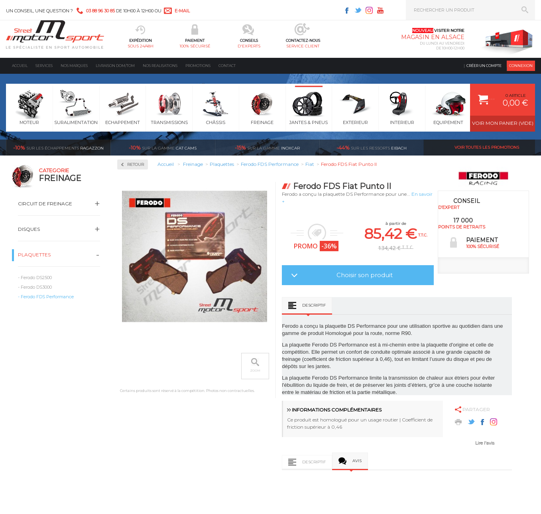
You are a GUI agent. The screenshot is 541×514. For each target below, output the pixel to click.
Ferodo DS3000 (36, 287)
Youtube (380, 10)
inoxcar (267, 147)
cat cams (163, 147)
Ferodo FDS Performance (47, 296)
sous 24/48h (140, 46)
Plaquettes (34, 255)
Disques (29, 229)
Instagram (369, 10)
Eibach (371, 147)
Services (44, 65)
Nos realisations (160, 65)
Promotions (197, 65)
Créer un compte (484, 65)
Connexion (521, 65)
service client (302, 46)
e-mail (182, 11)
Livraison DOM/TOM (115, 65)
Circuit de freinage (45, 204)
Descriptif (314, 305)
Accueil (20, 65)
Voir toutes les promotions (486, 147)
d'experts (249, 46)
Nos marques (74, 65)
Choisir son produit (364, 275)
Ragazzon (58, 147)
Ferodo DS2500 (36, 277)
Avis (357, 460)
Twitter (358, 10)
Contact (227, 65)
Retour (135, 164)
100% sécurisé (194, 46)
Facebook (346, 10)
